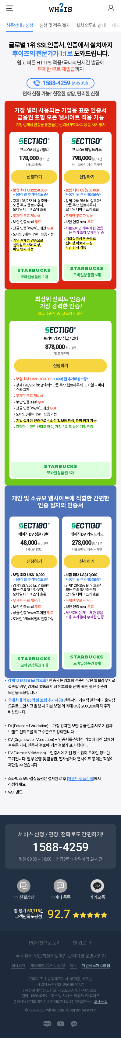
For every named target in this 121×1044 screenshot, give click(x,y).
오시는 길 (101, 1008)
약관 (73, 972)
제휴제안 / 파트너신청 (47, 972)
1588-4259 (60, 853)
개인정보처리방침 (96, 972)
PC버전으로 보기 (45, 949)
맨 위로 (79, 949)
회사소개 (18, 972)
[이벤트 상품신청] (80, 784)
